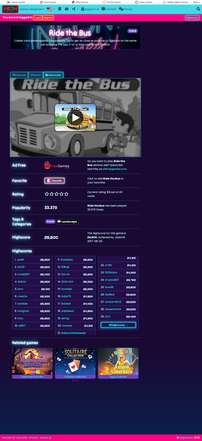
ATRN (108, 265)
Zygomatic (186, 438)
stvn (20, 289)
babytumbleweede (73, 333)
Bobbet (66, 304)
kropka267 (112, 280)
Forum (125, 9)
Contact (109, 9)
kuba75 (66, 296)
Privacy (33, 438)
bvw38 (109, 287)
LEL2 (107, 316)
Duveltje (66, 289)
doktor (22, 282)
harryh (65, 274)
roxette (22, 296)
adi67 (21, 326)
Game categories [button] (31, 9)
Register (48, 17)
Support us (90, 9)
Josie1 (20, 260)
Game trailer (53, 75)
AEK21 (21, 267)
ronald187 (23, 274)
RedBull (109, 294)
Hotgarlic (23, 311)
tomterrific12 (113, 302)
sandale (23, 304)
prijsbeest (67, 311)
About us (45, 438)
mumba (67, 326)
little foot (67, 282)
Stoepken (67, 260)
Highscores (192, 17)
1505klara (111, 272)
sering (65, 318)
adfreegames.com (115, 169)
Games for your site (14, 438)
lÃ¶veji (65, 267)
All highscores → (118, 325)
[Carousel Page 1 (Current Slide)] (74, 380)
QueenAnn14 (113, 309)
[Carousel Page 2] (77, 380)
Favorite (54, 180)
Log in (38, 17)
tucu (20, 318)
